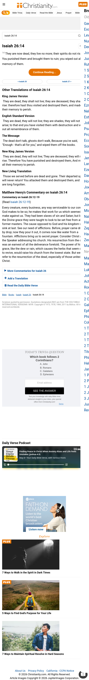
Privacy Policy (36, 670)
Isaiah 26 (27, 295)
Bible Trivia (17, 13)
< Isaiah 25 (22, 81)
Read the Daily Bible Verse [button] (21, 285)
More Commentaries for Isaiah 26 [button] (25, 270)
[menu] (4, 4)
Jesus (59, 13)
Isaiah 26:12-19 (20, 202)
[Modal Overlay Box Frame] (44, 378)
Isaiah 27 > (66, 81)
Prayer (69, 13)
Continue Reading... (44, 72)
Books (11, 295)
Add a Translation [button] (16, 278)
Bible (4, 295)
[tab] (44, 270)
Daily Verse (31, 13)
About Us (20, 670)
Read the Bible (46, 13)
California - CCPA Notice (60, 670)
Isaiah (18, 295)
